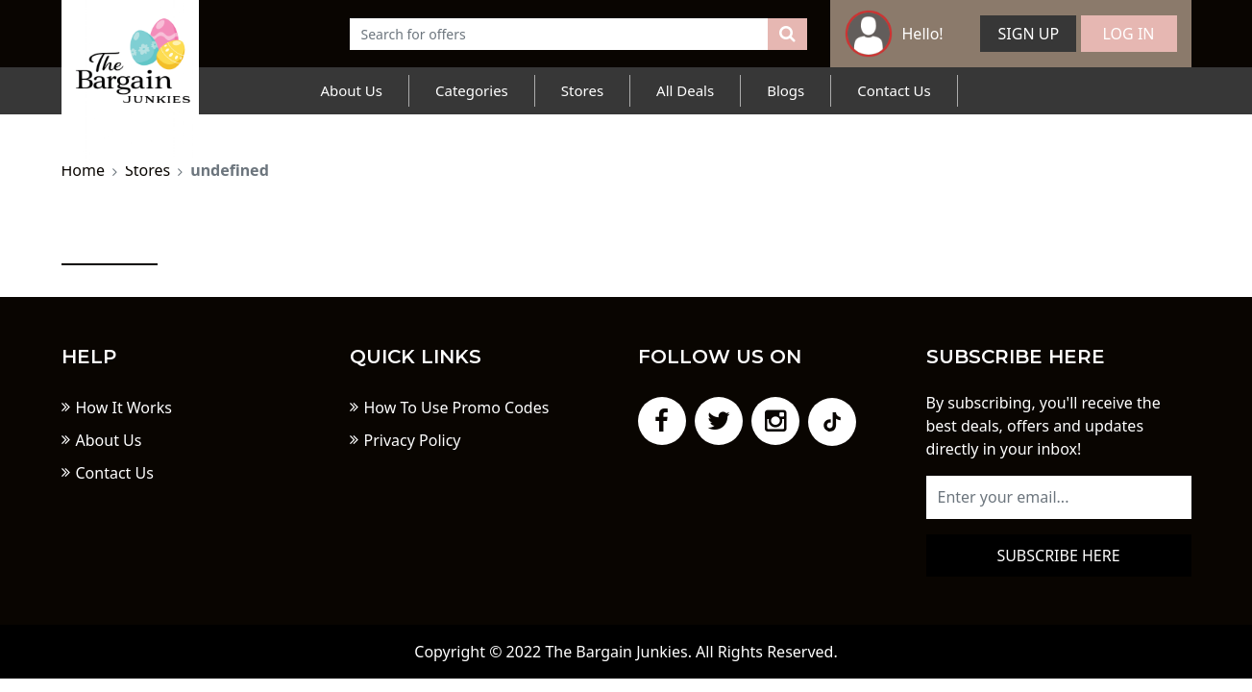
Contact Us (893, 90)
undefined (229, 170)
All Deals (685, 90)
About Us (351, 90)
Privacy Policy (412, 440)
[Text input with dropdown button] (559, 34)
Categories (471, 90)
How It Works (124, 407)
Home (83, 170)
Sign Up (1029, 33)
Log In (1129, 33)
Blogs (785, 90)
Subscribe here (1057, 555)
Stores (582, 90)
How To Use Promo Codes (457, 407)
